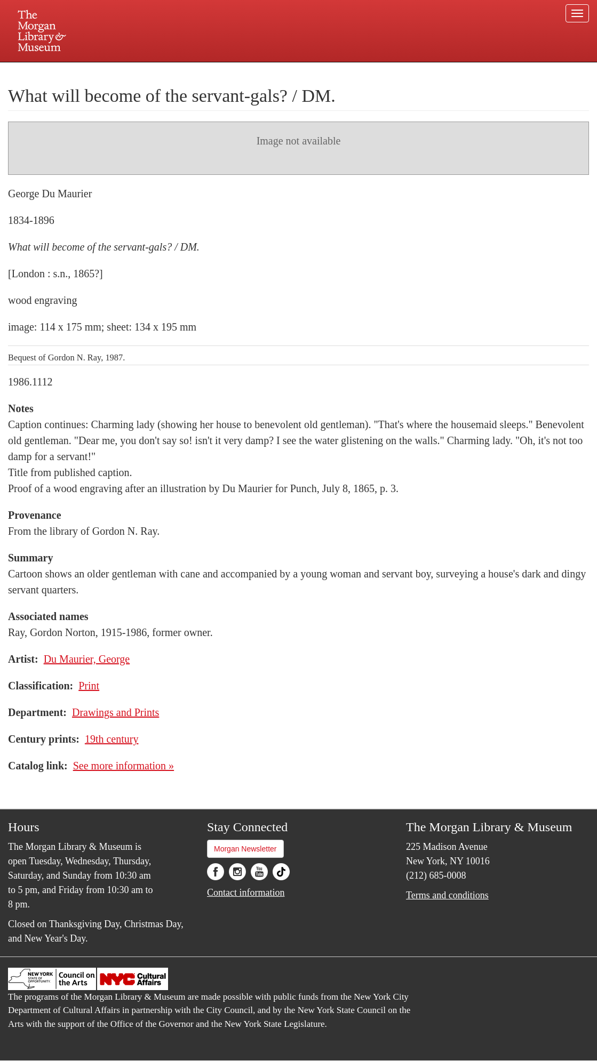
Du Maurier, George (87, 659)
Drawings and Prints (115, 712)
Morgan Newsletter (245, 849)
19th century (112, 739)
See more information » (123, 765)
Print (88, 686)
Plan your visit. (171, 71)
